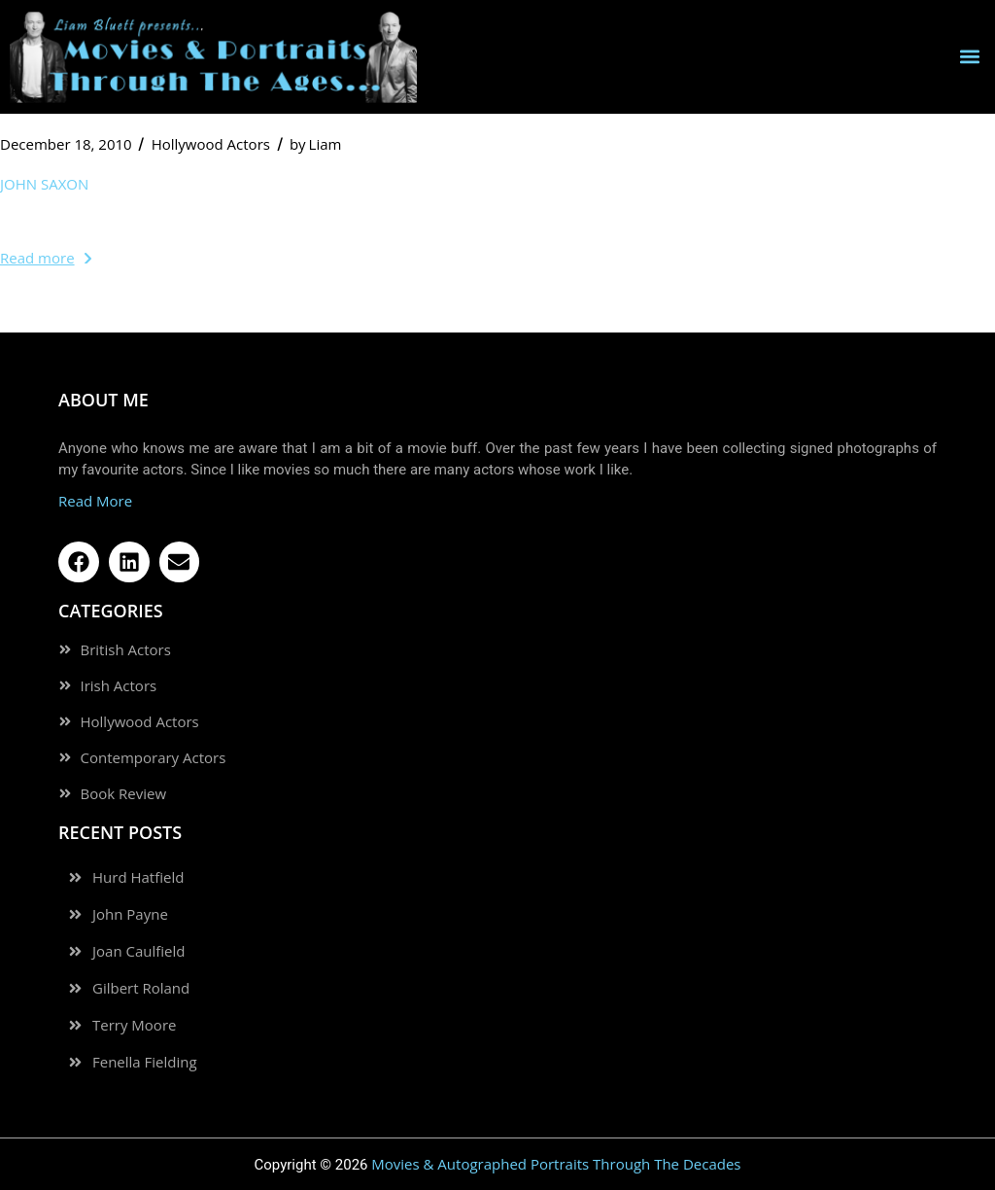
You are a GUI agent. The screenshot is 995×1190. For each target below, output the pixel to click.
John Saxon (44, 183)
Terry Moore (134, 1025)
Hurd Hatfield (138, 877)
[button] (969, 57)
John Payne (130, 914)
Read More (95, 500)
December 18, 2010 (66, 144)
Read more (45, 257)
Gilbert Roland (140, 988)
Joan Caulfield (138, 951)
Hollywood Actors (211, 144)
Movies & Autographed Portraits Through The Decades (555, 1163)
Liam (316, 144)
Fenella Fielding (144, 1062)
